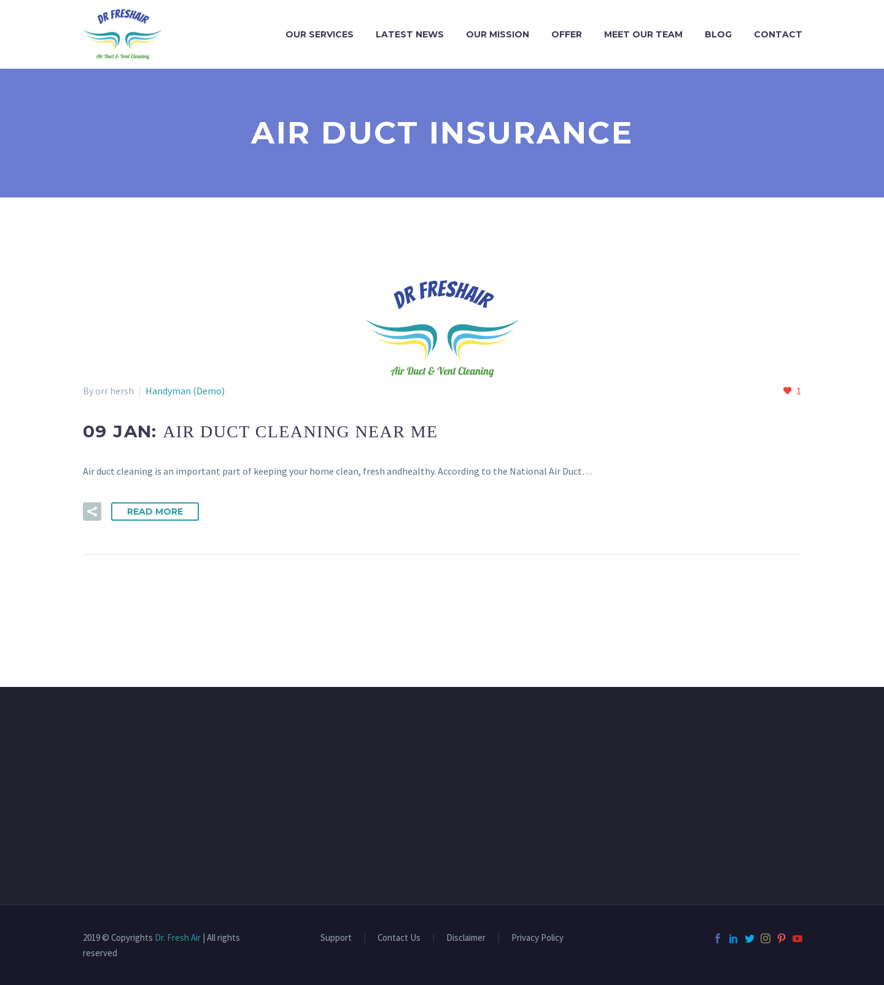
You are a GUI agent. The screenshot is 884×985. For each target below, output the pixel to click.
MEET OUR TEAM (643, 34)
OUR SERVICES (319, 34)
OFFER (566, 34)
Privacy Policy (537, 938)
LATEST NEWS (410, 34)
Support (336, 938)
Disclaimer (466, 938)
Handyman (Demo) (185, 391)
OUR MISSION (497, 34)
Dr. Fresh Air (178, 937)
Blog (718, 34)
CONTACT (778, 34)
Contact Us (399, 938)
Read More (155, 511)
